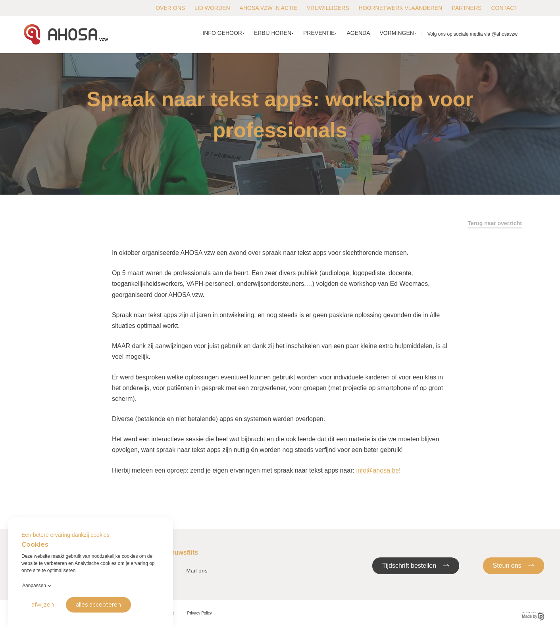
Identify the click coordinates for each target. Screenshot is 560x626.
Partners (466, 8)
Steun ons (514, 565)
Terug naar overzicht (495, 223)
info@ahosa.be (377, 470)
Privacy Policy (199, 613)
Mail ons (197, 571)
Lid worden (212, 8)
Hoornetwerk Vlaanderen (401, 8)
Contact (504, 8)
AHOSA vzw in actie (268, 8)
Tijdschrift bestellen (415, 565)
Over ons (170, 8)
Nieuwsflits (181, 552)
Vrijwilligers (328, 8)
